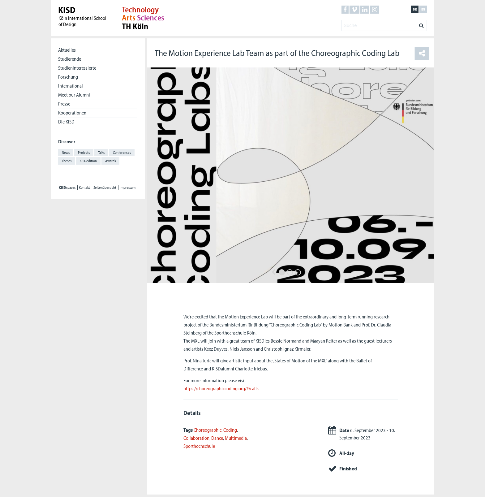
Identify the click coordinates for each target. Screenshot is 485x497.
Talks (101, 152)
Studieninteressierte (77, 68)
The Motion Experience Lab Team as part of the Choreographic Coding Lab (277, 52)
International (70, 86)
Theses (66, 160)
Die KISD (66, 122)
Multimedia (236, 438)
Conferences (122, 152)
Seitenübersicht (104, 187)
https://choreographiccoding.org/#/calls (221, 388)
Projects (84, 152)
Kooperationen (72, 113)
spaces (67, 187)
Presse (64, 104)
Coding (230, 430)
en (423, 9)
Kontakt (84, 187)
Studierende (69, 59)
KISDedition (88, 160)
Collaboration (196, 438)
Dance (217, 438)
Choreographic (207, 430)
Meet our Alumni (74, 95)
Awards (110, 160)
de (415, 9)
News (66, 152)
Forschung (68, 77)
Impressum (127, 187)
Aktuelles (67, 50)
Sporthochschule (199, 446)
